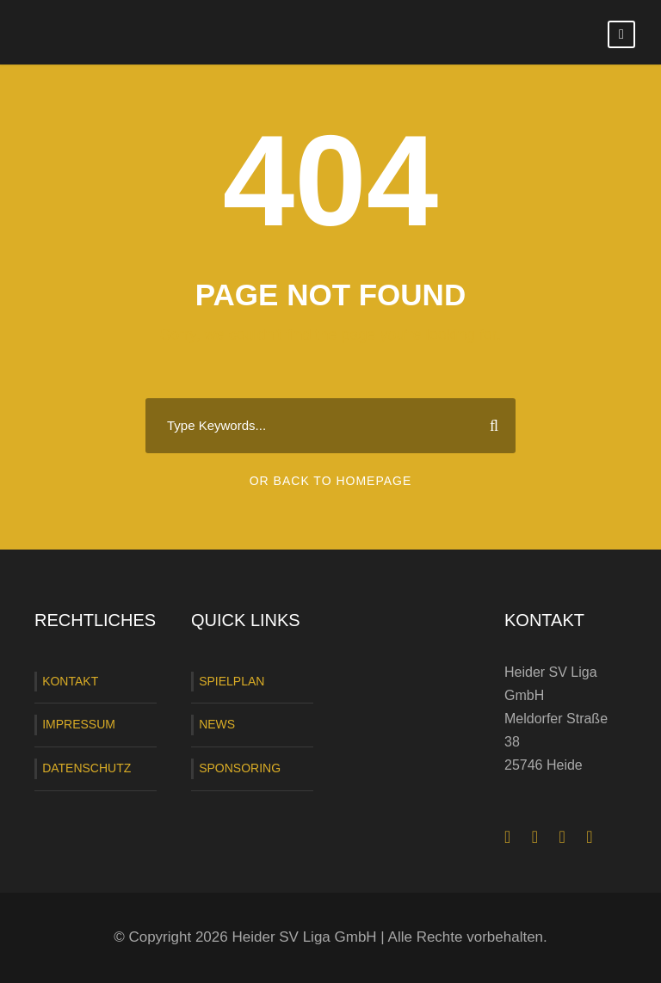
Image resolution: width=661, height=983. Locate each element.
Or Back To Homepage (331, 481)
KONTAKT (70, 681)
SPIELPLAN (231, 681)
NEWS (217, 724)
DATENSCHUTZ (86, 768)
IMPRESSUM (78, 724)
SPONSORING (240, 768)
